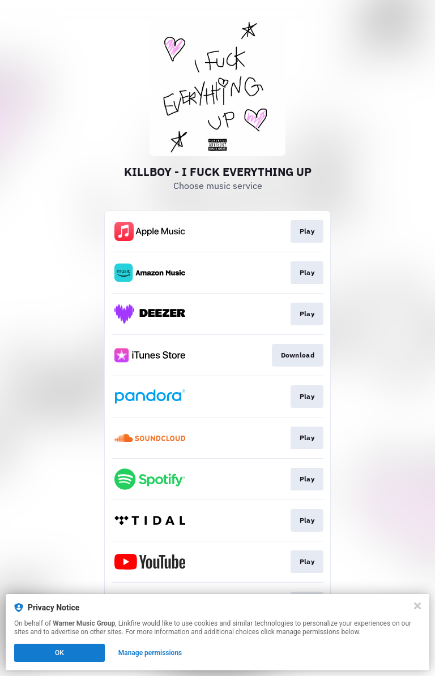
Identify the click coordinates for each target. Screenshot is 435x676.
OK (59, 653)
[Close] (417, 606)
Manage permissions (150, 653)
